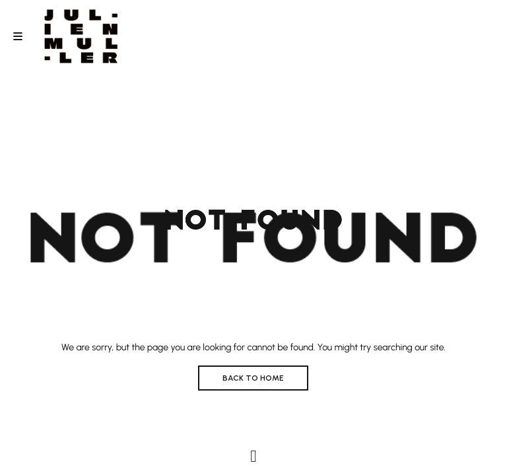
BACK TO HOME (253, 378)
